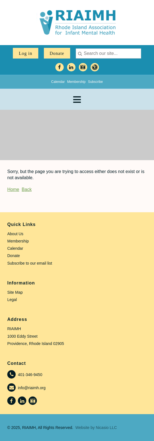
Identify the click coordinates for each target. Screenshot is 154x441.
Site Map (15, 292)
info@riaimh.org (32, 388)
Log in (25, 53)
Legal (12, 299)
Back (27, 189)
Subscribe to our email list (29, 263)
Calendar (58, 82)
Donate (57, 53)
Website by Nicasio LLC (96, 427)
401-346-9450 (30, 374)
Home (13, 189)
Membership (76, 82)
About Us (15, 234)
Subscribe (95, 82)
